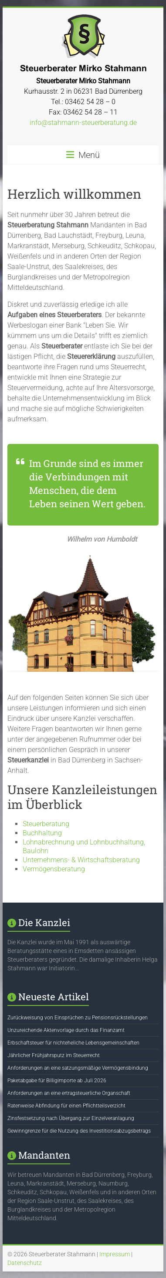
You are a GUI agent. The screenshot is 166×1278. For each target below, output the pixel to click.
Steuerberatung (46, 824)
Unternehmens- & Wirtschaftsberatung (81, 860)
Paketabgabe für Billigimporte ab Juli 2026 (56, 1081)
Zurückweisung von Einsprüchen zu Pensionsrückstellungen (77, 1018)
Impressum (114, 1254)
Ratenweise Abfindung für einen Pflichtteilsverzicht (66, 1106)
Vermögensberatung (54, 869)
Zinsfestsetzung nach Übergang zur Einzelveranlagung (70, 1118)
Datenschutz (24, 1262)
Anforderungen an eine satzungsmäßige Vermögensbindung (77, 1068)
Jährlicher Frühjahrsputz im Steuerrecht (53, 1055)
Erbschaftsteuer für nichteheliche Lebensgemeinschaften (73, 1043)
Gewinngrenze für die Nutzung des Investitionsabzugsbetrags (79, 1131)
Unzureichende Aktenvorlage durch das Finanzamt (66, 1030)
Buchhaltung (42, 833)
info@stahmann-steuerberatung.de (83, 122)
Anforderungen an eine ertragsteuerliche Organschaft (68, 1093)
